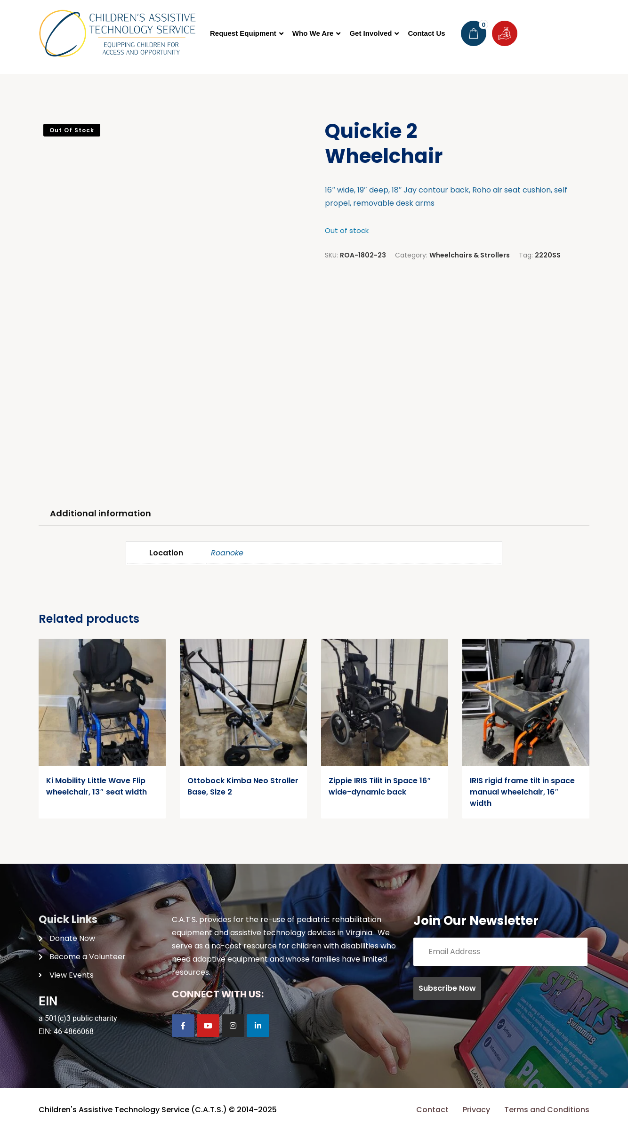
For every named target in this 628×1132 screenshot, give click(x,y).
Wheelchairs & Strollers (469, 255)
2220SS (548, 255)
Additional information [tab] (100, 513)
